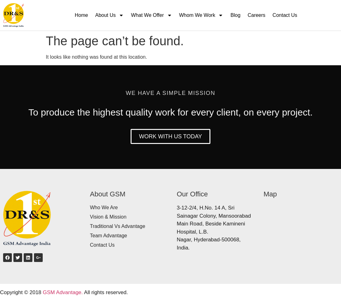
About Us (109, 15)
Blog (235, 15)
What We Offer (151, 15)
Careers (256, 15)
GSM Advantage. (63, 292)
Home (81, 15)
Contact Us (284, 15)
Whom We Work (201, 15)
